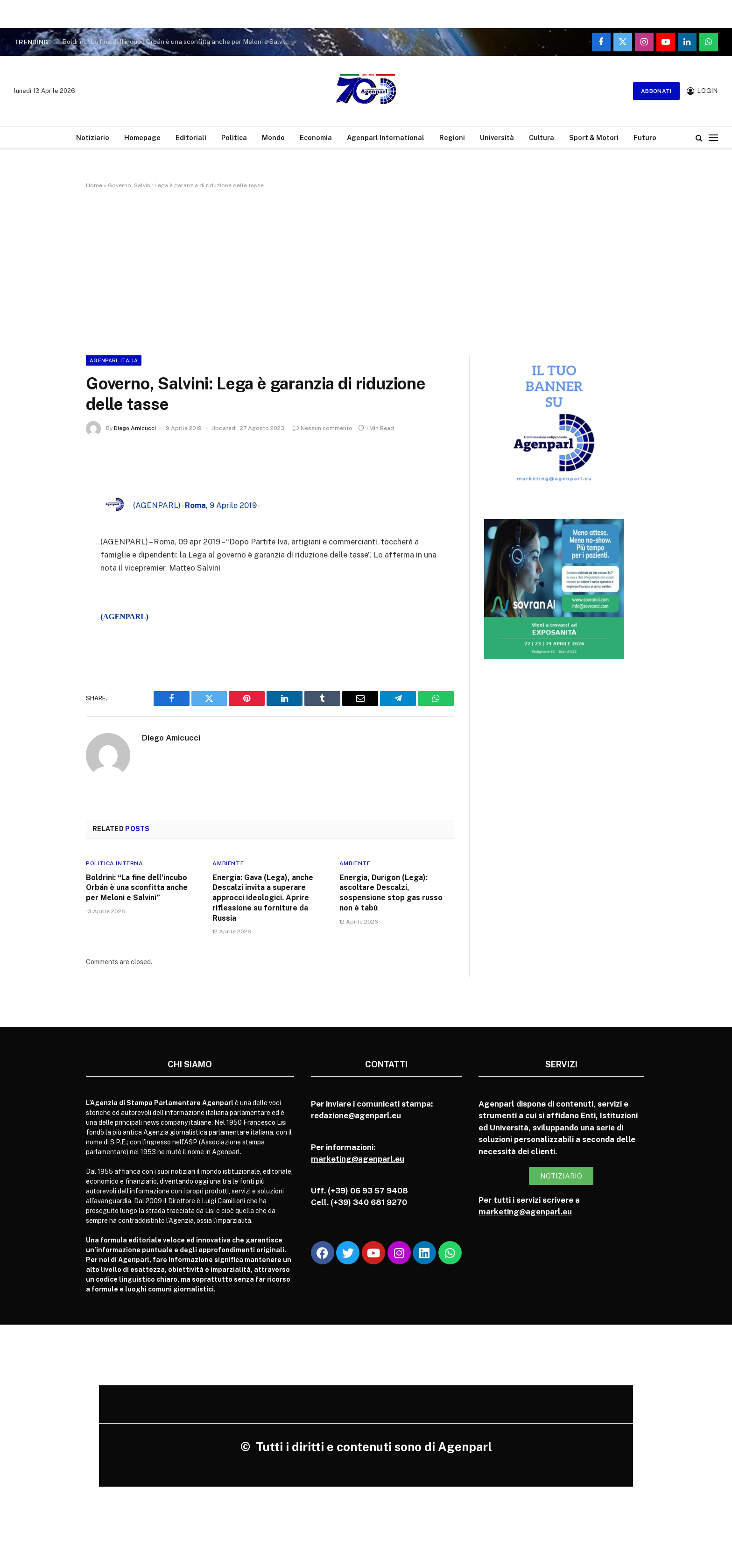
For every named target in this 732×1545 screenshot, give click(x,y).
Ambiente (228, 863)
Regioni (452, 137)
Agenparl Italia (114, 360)
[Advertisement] (366, 270)
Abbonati (656, 91)
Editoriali (191, 137)
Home (94, 185)
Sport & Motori (594, 137)
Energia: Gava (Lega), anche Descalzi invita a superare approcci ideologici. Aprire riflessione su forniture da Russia (262, 898)
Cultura (541, 137)
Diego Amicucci (135, 428)
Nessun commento (322, 428)
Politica (234, 137)
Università (497, 137)
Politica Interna (114, 863)
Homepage (142, 137)
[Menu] (713, 137)
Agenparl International (385, 137)
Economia (316, 137)
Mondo (273, 137)
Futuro (644, 137)
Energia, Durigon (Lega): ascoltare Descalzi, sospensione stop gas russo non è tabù (391, 892)
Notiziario (92, 137)
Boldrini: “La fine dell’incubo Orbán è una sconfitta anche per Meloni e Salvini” (177, 41)
